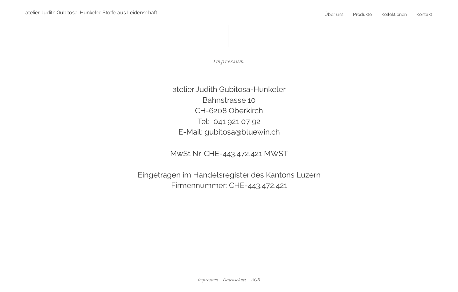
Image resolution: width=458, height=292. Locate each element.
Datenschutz (234, 279)
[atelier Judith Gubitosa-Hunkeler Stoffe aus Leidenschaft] (91, 12)
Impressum (208, 279)
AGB (255, 279)
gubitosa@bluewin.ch (242, 131)
